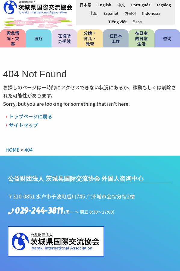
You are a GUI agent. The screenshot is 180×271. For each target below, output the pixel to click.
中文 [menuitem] (121, 5)
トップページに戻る (30, 116)
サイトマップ (23, 125)
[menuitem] (86, 4)
